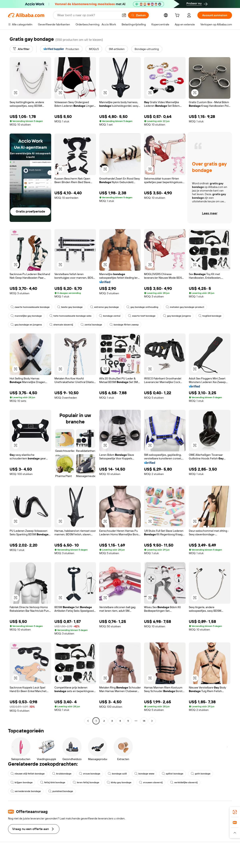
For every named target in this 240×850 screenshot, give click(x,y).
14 (144, 720)
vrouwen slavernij (151, 782)
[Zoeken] (138, 15)
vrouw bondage (89, 773)
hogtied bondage (209, 315)
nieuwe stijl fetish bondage (28, 773)
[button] (124, 15)
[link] (235, 812)
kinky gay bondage (119, 782)
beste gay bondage (70, 307)
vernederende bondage (26, 791)
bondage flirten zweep (124, 324)
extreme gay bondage (104, 307)
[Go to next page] (152, 720)
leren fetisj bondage (86, 782)
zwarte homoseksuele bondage (30, 307)
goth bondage (200, 773)
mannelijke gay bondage (26, 315)
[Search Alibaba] (87, 15)
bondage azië (117, 773)
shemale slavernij (61, 324)
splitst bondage (172, 773)
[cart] (178, 15)
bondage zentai (109, 315)
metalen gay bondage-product (185, 307)
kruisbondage (61, 773)
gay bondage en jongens (26, 324)
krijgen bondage (22, 782)
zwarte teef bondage (141, 315)
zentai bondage (91, 324)
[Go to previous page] (88, 720)
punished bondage (60, 791)
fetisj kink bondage (52, 782)
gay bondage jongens (177, 315)
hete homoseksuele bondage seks (70, 315)
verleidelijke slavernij (184, 782)
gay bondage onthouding (142, 307)
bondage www (144, 773)
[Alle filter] (21, 49)
